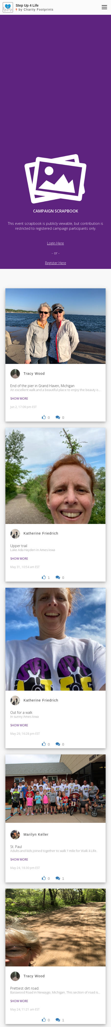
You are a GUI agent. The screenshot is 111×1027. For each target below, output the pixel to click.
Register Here (55, 263)
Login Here (55, 243)
